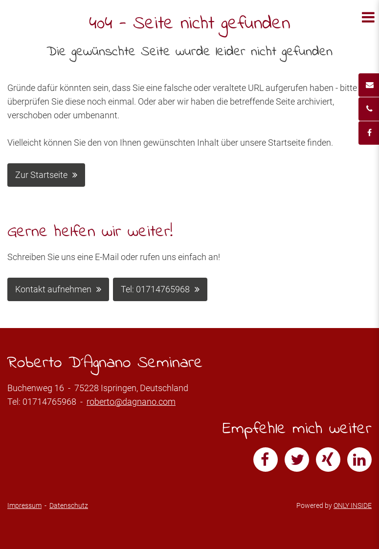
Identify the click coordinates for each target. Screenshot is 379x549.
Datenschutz (68, 505)
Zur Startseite (41, 175)
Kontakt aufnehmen (53, 289)
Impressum (24, 505)
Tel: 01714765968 (155, 289)
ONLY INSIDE (353, 505)
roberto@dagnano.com (131, 401)
